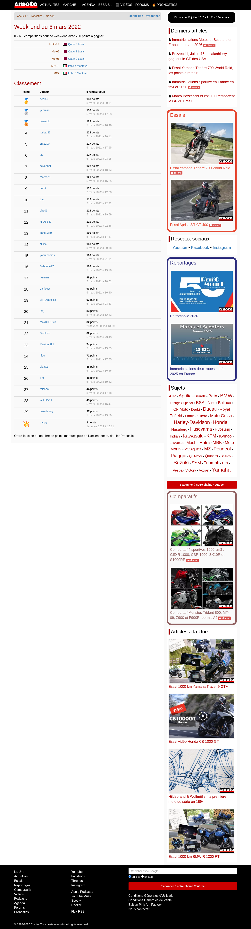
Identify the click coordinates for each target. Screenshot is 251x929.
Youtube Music (81, 896)
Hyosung (222, 429)
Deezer (76, 905)
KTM (211, 435)
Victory (190, 470)
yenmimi (45, 110)
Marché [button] (71, 4)
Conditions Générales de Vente (150, 900)
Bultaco (224, 403)
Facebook (200, 247)
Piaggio (178, 455)
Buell (211, 403)
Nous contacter (139, 909)
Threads (77, 880)
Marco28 (45, 177)
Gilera (202, 416)
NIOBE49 (45, 221)
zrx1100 (45, 143)
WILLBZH (46, 400)
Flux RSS (78, 911)
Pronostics (21, 912)
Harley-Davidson (192, 422)
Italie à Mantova (78, 66)
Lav (42, 199)
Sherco (226, 456)
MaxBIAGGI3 (48, 322)
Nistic (43, 244)
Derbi (195, 409)
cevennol (45, 165)
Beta (212, 395)
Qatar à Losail (76, 44)
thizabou (45, 389)
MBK (217, 442)
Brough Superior (181, 403)
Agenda (88, 4)
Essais (177, 115)
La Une (19, 871)
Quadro (211, 456)
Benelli (199, 396)
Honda (220, 422)
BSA (200, 402)
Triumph (211, 462)
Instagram (222, 247)
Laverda (177, 442)
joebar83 (45, 132)
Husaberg (179, 429)
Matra (204, 442)
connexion (136, 15)
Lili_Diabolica (48, 299)
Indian (175, 436)
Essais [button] (105, 4)
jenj (42, 310)
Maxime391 (47, 344)
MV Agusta (192, 449)
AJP (172, 396)
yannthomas (47, 255)
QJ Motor (195, 456)
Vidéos (19, 894)
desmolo (45, 121)
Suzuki (181, 462)
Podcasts (20, 898)
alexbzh (44, 366)
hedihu (44, 99)
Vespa (178, 470)
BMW (226, 396)
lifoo (42, 355)
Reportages (183, 263)
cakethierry (46, 411)
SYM (196, 462)
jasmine (44, 277)
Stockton (45, 333)
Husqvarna (201, 429)
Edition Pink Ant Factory (145, 904)
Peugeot (222, 448)
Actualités (50, 4)
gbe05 (43, 210)
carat (43, 188)
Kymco (225, 436)
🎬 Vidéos (124, 4)
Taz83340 (46, 232)
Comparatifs (183, 496)
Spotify (76, 900)
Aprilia (185, 395)
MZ (207, 448)
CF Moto (180, 409)
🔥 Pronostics (164, 4)
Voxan (204, 470)
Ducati (210, 409)
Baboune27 (47, 266)
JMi (42, 154)
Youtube (179, 247)
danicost (45, 288)
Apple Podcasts (82, 891)
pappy (43, 422)
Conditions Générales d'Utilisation (152, 895)
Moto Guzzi (221, 415)
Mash (191, 442)
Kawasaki (193, 435)
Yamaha (221, 470)
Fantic (190, 416)
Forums (142, 4)
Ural (225, 463)
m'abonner (153, 15)
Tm (42, 377)
